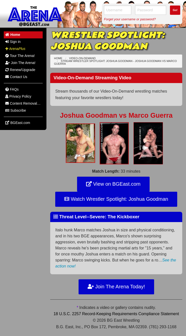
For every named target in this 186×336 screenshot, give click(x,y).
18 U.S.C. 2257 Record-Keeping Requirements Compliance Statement (116, 314)
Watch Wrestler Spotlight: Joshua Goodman (116, 199)
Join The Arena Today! (116, 286)
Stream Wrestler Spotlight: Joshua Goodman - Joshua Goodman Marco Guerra (115, 62)
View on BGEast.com (113, 184)
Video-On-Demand (82, 58)
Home (58, 58)
